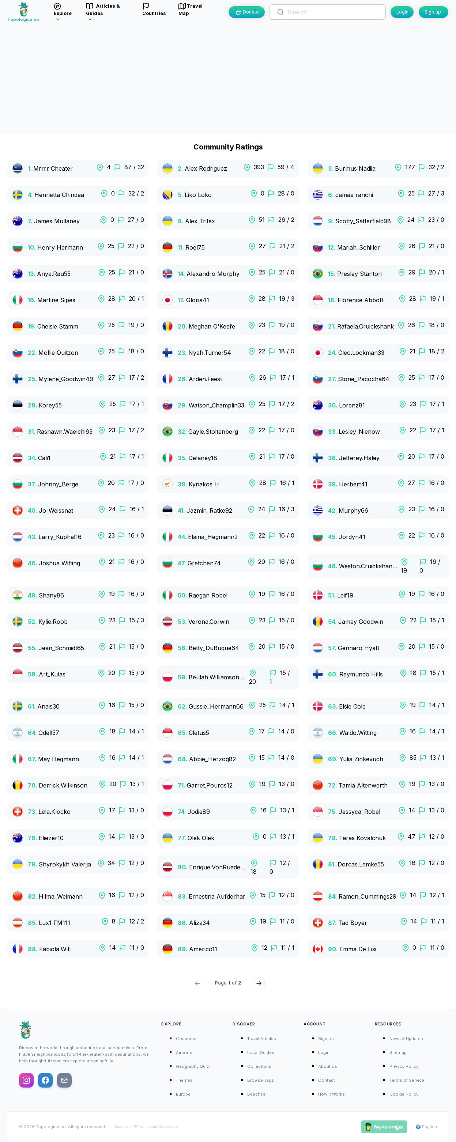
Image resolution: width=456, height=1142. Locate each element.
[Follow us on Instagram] (26, 1080)
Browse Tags (260, 1080)
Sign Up (326, 1038)
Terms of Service (406, 1080)
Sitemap (398, 1052)
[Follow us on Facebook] (45, 1080)
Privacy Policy (403, 1066)
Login (402, 12)
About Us (327, 1066)
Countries (186, 1038)
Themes (184, 1080)
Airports (184, 1052)
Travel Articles (261, 1038)
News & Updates (406, 1038)
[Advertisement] (228, 79)
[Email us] (64, 1080)
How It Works (331, 1094)
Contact (326, 1080)
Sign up (433, 12)
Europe (183, 1094)
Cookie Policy (403, 1094)
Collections (259, 1066)
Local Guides (260, 1052)
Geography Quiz (192, 1066)
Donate (247, 12)
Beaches (256, 1094)
